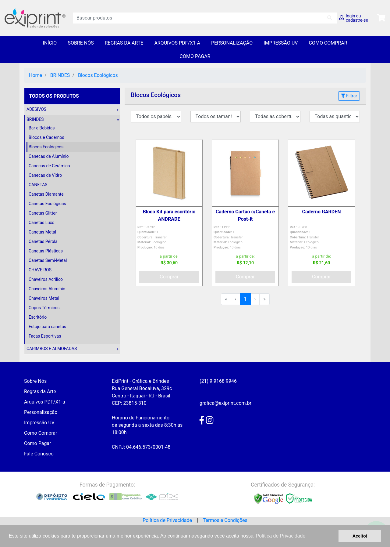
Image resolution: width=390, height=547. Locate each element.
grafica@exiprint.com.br (225, 403)
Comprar (169, 277)
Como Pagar (195, 56)
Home (35, 75)
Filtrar (349, 95)
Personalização (232, 43)
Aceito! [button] (360, 536)
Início (50, 43)
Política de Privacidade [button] (281, 535)
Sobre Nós (81, 43)
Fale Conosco (39, 454)
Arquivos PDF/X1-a (177, 43)
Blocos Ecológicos (98, 75)
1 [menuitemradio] (245, 299)
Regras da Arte (124, 43)
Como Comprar (328, 43)
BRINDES (60, 75)
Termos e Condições (225, 520)
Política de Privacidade (167, 520)
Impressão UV (281, 43)
